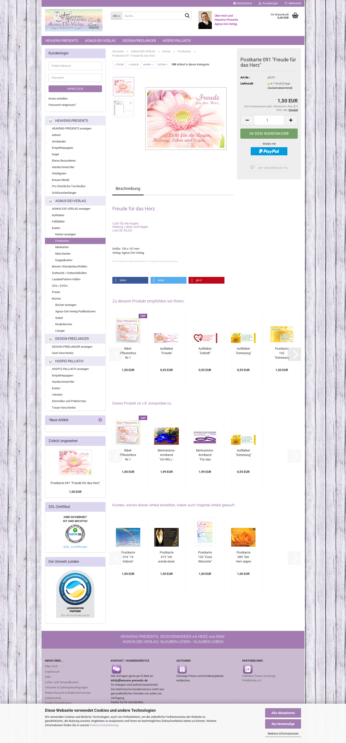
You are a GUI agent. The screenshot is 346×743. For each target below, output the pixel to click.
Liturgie (60, 330)
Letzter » (162, 64)
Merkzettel (293, 3)
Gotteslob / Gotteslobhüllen (69, 273)
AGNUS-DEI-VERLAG (100, 41)
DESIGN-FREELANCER (139, 41)
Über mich (51, 666)
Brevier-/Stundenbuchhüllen (69, 266)
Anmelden (75, 88)
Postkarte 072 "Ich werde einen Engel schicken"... (166, 557)
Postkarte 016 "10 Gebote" (128, 557)
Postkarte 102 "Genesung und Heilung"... (281, 353)
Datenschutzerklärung (104, 725)
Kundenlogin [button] (268, 3)
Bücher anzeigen (65, 305)
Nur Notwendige (283, 724)
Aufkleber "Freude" (166, 351)
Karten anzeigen (65, 234)
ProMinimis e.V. (252, 680)
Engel (55, 154)
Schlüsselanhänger (64, 192)
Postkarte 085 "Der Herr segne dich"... (243, 557)
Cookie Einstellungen (58, 703)
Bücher (56, 298)
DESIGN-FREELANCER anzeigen (72, 346)
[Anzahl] (269, 120)
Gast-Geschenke (62, 353)
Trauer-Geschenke (64, 407)
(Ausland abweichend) (280, 88)
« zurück (133, 64)
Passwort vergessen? (62, 105)
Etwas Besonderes (64, 160)
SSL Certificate (75, 547)
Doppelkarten (63, 260)
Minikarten (62, 247)
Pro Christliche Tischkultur (68, 186)
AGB (48, 676)
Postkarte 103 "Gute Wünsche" (205, 557)
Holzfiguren (59, 173)
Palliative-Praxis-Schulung (259, 676)
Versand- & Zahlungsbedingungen (66, 687)
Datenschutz (53, 698)
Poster (56, 292)
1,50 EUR (75, 492)
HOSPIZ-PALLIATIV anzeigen (70, 369)
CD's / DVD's (60, 285)
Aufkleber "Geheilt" (205, 351)
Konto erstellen (58, 98)
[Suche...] (116, 16)
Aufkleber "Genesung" (243, 351)
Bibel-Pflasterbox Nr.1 (128, 353)
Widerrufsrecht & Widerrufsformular (68, 692)
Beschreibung (128, 188)
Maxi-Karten (63, 253)
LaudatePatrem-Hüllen (66, 279)
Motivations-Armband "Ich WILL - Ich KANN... (166, 455)
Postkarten (62, 240)
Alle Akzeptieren (283, 713)
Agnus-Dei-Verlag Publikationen (75, 311)
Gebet (59, 318)
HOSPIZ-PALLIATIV (177, 41)
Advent (56, 135)
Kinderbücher (63, 324)
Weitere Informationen (283, 733)
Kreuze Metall (60, 180)
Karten (56, 228)
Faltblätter (58, 221)
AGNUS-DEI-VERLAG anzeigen (71, 208)
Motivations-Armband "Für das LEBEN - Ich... (205, 455)
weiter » (148, 64)
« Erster (119, 64)
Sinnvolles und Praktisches (69, 401)
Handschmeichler (63, 167)
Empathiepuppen (62, 147)
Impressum (52, 671)
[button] (242, 3)
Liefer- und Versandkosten (62, 682)
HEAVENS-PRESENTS (61, 41)
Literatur (57, 394)
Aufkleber (58, 215)
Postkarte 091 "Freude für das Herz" (75, 483)
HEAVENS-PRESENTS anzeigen (71, 128)
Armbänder (59, 141)
